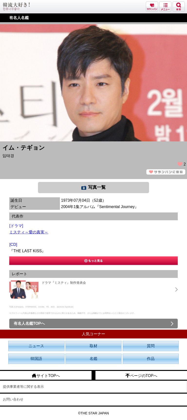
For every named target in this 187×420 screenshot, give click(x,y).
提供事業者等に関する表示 (23, 386)
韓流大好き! (16, 6)
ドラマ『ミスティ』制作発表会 (64, 282)
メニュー (165, 6)
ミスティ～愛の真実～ (28, 232)
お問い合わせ (13, 399)
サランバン (152, 6)
